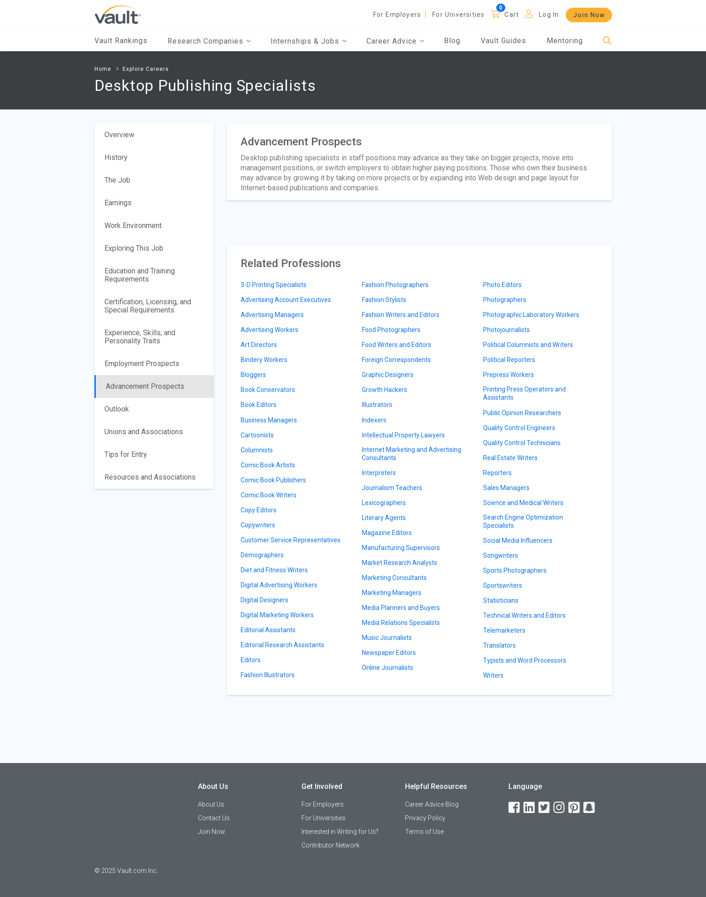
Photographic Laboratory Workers (531, 314)
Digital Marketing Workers (277, 615)
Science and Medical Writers (523, 502)
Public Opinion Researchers (522, 412)
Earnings (118, 202)
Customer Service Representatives (291, 540)
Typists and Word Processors (524, 660)
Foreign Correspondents (396, 359)
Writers (493, 675)
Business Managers (269, 420)
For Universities (458, 14)
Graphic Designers (388, 374)
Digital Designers (264, 600)
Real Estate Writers (510, 457)
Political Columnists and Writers (528, 344)
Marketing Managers (391, 592)
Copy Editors (258, 510)
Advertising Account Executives (286, 299)
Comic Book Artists (268, 465)
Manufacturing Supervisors (401, 547)
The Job (117, 180)
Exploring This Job (133, 248)
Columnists (257, 450)
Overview (119, 134)
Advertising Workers (269, 329)
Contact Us (214, 818)
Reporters (497, 472)
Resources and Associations (150, 477)
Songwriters (500, 555)
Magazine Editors (387, 532)
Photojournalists (506, 329)
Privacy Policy (425, 818)
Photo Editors (502, 284)
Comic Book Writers (268, 495)
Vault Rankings (121, 40)
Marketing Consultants (394, 577)
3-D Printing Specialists (273, 284)
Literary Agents (384, 517)
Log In (549, 14)
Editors (251, 660)
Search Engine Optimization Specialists (523, 521)
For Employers (397, 14)
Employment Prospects (141, 363)
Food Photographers (391, 329)
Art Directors (259, 344)
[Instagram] (559, 808)
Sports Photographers (515, 570)
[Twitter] (544, 808)
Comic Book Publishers (273, 480)
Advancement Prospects (145, 386)
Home (102, 69)
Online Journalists (387, 667)
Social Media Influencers (518, 540)
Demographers (262, 555)
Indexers (374, 420)
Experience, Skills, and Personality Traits (139, 336)
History (116, 157)
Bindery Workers (264, 359)
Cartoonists (257, 435)
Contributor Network (330, 845)
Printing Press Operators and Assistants (524, 393)
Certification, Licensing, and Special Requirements (147, 305)
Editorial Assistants (268, 630)
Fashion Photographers (395, 284)
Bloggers (253, 374)
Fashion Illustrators (268, 675)
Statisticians (500, 600)
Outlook (116, 409)
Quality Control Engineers (519, 427)
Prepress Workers (508, 374)
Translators (499, 645)
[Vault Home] (117, 14)
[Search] (607, 41)
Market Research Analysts (399, 562)
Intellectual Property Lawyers (403, 435)
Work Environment (133, 225)
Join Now (589, 15)
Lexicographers (384, 502)
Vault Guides (503, 40)
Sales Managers (506, 487)
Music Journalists (387, 637)
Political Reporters (509, 359)
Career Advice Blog (432, 804)
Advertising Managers (272, 314)
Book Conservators (268, 389)
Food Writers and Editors (396, 344)
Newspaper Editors (389, 652)
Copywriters (258, 525)
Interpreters (379, 472)
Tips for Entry (125, 454)
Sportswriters (502, 585)
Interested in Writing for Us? (340, 831)
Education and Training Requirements (139, 275)
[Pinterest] (574, 808)
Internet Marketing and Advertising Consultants (411, 453)
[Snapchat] (589, 808)
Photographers (504, 299)
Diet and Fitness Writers (274, 570)
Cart (511, 14)
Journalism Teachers (392, 487)
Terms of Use (424, 831)
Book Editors (258, 404)
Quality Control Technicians (522, 442)
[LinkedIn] (529, 808)
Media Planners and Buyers (401, 607)
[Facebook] (515, 808)
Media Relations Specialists (401, 622)
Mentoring (565, 40)
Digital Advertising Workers (279, 585)
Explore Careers (146, 69)
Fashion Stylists (384, 299)
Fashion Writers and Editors (400, 314)
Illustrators (377, 404)
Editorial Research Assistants (282, 645)
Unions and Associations (143, 431)
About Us (211, 804)
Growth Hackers (384, 389)
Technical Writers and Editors (524, 615)
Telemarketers (504, 630)
